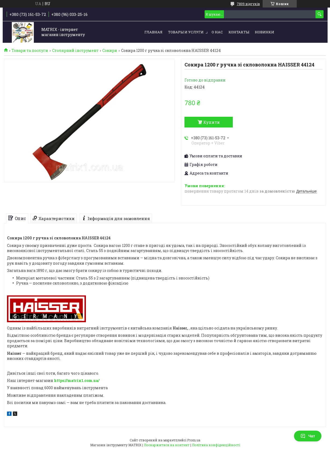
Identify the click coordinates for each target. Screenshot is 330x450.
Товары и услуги (186, 32)
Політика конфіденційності (216, 445)
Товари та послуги (30, 50)
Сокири (109, 50)
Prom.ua (193, 440)
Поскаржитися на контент (167, 445)
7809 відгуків (248, 4)
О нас (217, 32)
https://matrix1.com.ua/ (76, 380)
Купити (211, 122)
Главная (153, 32)
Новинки (264, 32)
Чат (307, 436)
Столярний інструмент (75, 50)
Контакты (239, 32)
